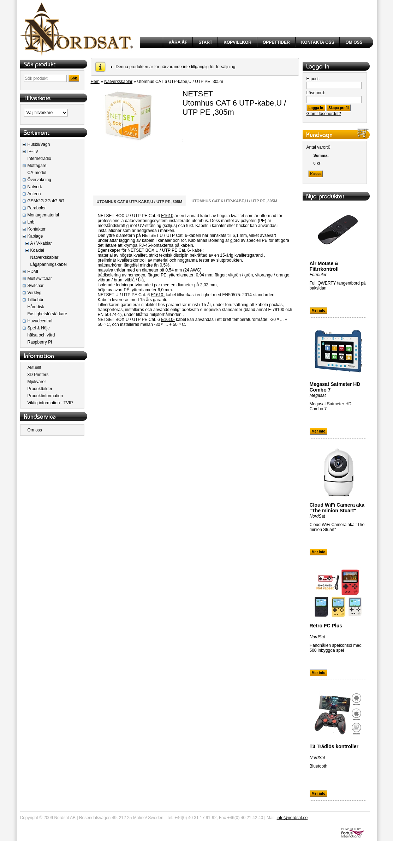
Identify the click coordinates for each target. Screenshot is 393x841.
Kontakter (37, 229)
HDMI (33, 271)
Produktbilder (40, 388)
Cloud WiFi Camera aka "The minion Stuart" (337, 507)
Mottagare (37, 165)
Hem (95, 81)
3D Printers (38, 374)
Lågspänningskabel (48, 264)
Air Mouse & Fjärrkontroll (324, 266)
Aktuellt (34, 367)
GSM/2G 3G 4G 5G (46, 200)
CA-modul (37, 172)
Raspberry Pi (40, 342)
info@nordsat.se (292, 817)
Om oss (35, 430)
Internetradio (39, 158)
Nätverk (35, 186)
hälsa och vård (41, 335)
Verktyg (35, 292)
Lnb (31, 222)
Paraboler (37, 207)
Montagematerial (43, 215)
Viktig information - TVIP (50, 402)
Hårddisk (36, 306)
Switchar (36, 285)
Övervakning (39, 179)
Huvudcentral (40, 320)
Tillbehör (36, 299)
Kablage (35, 236)
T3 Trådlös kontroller (334, 746)
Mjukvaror (37, 381)
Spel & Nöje (39, 328)
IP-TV (33, 151)
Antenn (34, 193)
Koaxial (37, 250)
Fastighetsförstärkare (47, 313)
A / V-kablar (41, 243)
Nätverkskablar (44, 257)
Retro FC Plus (326, 625)
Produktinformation (45, 395)
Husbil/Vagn (39, 144)
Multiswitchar (40, 278)
